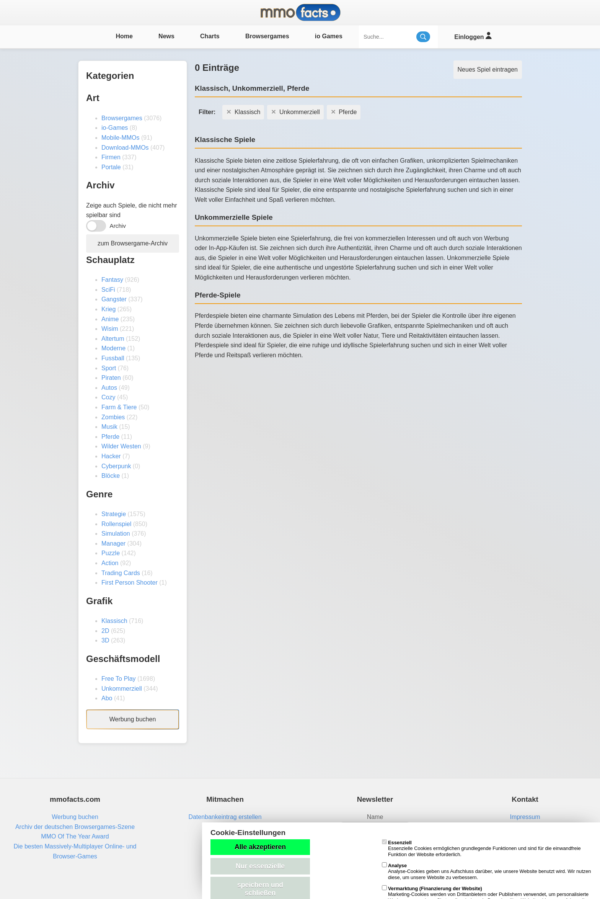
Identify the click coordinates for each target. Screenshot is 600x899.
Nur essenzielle (260, 866)
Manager (113, 543)
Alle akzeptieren (260, 847)
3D (105, 640)
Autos (109, 387)
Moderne (113, 348)
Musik (109, 426)
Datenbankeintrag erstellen (224, 817)
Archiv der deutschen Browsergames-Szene (75, 827)
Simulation (115, 533)
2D (105, 631)
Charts (210, 36)
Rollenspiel (116, 524)
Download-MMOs (125, 147)
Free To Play (118, 678)
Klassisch (114, 621)
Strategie (113, 514)
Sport (108, 368)
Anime (110, 319)
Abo (106, 698)
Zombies (113, 417)
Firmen (111, 157)
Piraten (111, 377)
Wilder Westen (121, 446)
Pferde (110, 436)
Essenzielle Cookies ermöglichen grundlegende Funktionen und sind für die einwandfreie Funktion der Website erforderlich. (481, 848)
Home (124, 36)
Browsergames (267, 36)
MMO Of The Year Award (75, 836)
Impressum (525, 817)
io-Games (114, 127)
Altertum (112, 338)
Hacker (111, 456)
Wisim (109, 328)
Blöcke (110, 475)
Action (109, 563)
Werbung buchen (132, 719)
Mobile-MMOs (120, 137)
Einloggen (472, 35)
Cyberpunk (116, 466)
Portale (111, 167)
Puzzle (110, 553)
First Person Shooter (129, 582)
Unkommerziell (121, 688)
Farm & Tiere (119, 407)
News (166, 36)
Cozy (108, 397)
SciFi (108, 289)
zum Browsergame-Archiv (133, 243)
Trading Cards (120, 573)
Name (375, 817)
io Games (328, 36)
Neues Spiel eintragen (488, 69)
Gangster (114, 299)
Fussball (112, 358)
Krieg (108, 309)
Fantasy (112, 279)
